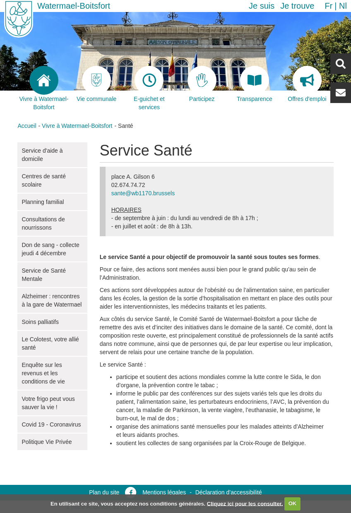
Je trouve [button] (297, 5)
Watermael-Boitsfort (73, 5)
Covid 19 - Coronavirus (51, 424)
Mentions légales (164, 492)
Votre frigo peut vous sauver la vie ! (48, 403)
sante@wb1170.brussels (143, 193)
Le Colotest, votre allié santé (50, 343)
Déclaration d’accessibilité (228, 492)
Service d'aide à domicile (42, 154)
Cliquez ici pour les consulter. (245, 503)
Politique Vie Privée (47, 442)
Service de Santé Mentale (44, 274)
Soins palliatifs (40, 322)
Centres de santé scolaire (44, 180)
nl (343, 5)
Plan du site (104, 492)
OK (292, 503)
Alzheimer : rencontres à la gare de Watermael (52, 300)
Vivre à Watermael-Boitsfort (77, 125)
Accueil (26, 125)
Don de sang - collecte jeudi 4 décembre (50, 249)
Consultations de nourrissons (43, 223)
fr (328, 5)
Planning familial (43, 202)
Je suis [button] (261, 5)
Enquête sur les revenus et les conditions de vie (43, 373)
